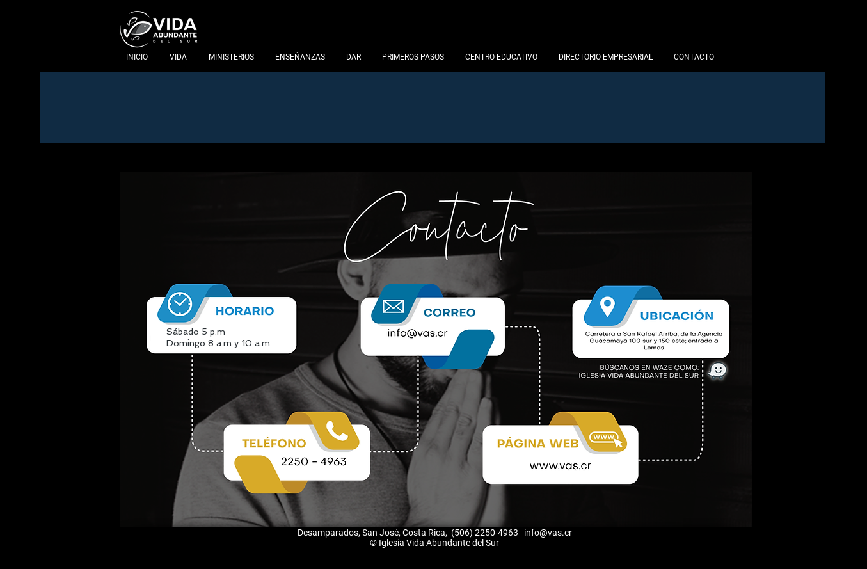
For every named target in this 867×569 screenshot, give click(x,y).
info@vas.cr (548, 532)
